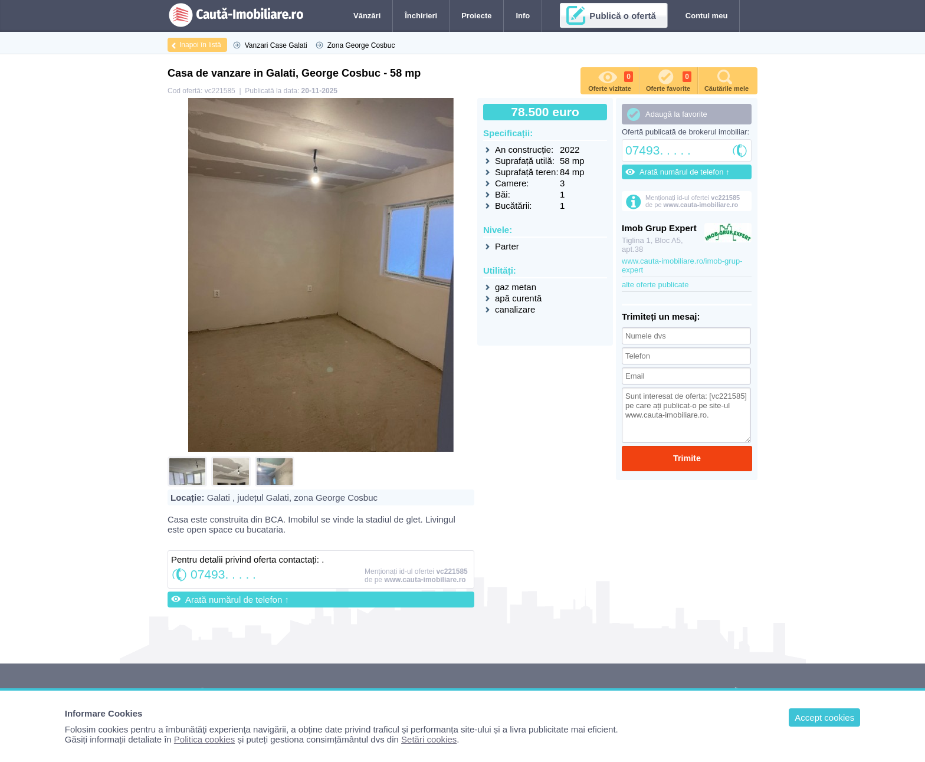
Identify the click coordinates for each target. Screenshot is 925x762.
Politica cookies (204, 739)
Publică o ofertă (622, 16)
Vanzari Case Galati (276, 45)
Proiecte (476, 15)
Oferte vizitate (610, 79)
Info (523, 15)
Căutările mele (726, 79)
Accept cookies (824, 717)
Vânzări (367, 15)
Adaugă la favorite (676, 114)
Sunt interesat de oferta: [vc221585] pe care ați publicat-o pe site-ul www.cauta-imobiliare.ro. (686, 415)
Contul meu (706, 15)
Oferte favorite (668, 79)
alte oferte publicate (655, 284)
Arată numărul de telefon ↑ (237, 600)
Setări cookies (429, 739)
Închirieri (421, 15)
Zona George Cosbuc (361, 45)
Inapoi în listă (200, 45)
